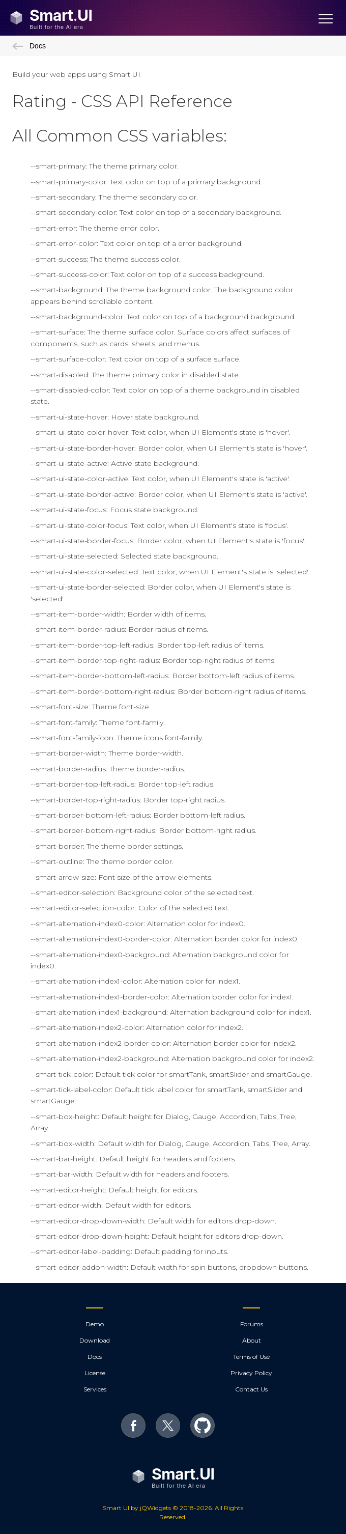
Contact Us (251, 1389)
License (94, 1373)
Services (94, 1389)
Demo (94, 1324)
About (251, 1340)
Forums (251, 1324)
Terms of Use (251, 1356)
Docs (29, 46)
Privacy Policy (251, 1373)
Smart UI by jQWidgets (137, 1508)
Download (94, 1340)
